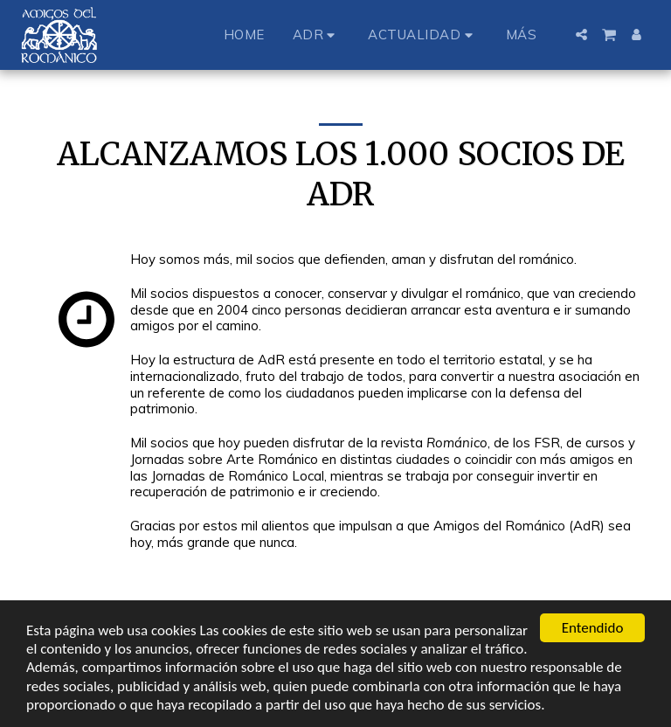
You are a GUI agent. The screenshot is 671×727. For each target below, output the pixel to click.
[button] (317, 34)
